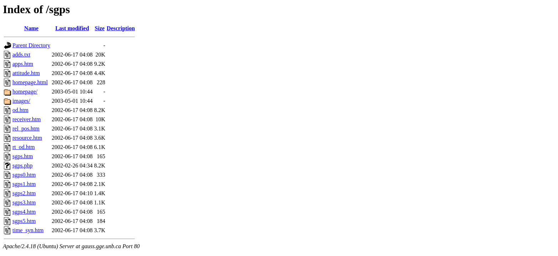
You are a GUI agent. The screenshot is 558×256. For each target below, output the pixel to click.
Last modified (72, 28)
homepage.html (30, 82)
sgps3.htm (24, 202)
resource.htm (27, 138)
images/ (21, 101)
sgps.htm (22, 156)
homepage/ (24, 92)
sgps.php (22, 165)
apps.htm (22, 64)
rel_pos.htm (26, 129)
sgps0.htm (24, 175)
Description (121, 28)
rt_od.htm (23, 147)
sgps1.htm (24, 184)
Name (31, 28)
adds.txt (21, 55)
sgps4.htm (24, 212)
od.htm (20, 110)
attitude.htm (26, 73)
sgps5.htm (24, 221)
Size (100, 28)
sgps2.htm (24, 193)
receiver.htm (26, 119)
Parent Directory (31, 45)
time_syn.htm (28, 230)
